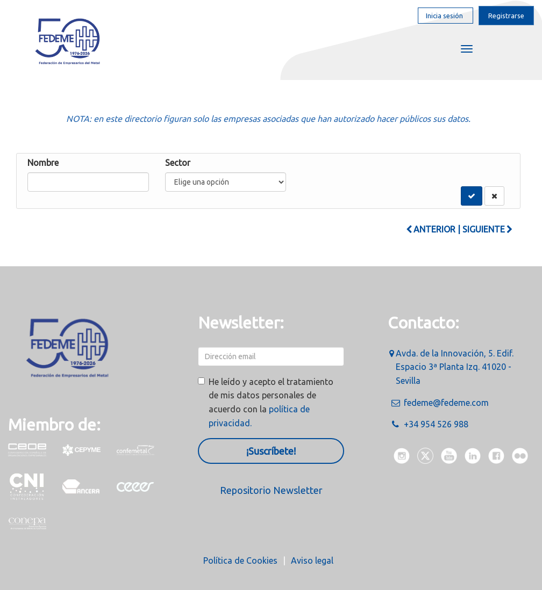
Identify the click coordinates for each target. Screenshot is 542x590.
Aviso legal (312, 560)
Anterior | (433, 229)
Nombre (43, 162)
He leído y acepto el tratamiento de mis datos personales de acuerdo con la (271, 402)
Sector (177, 162)
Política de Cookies (240, 560)
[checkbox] (201, 380)
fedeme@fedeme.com (446, 402)
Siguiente (487, 229)
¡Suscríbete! (271, 451)
